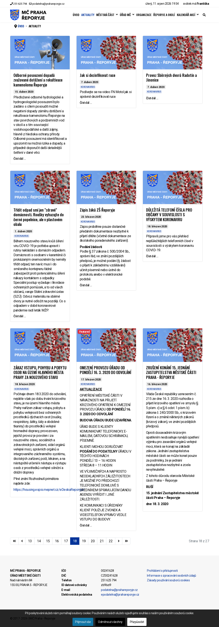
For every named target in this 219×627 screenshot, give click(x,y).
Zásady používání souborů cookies (168, 580)
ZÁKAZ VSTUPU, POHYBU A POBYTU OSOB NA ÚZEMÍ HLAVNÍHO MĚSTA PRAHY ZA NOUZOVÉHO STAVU (40, 372)
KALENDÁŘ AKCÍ (186, 15)
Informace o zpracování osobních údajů (171, 575)
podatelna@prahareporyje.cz (48, 3)
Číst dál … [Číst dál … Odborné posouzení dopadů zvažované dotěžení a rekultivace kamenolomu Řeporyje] (19, 158)
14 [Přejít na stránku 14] (39, 541)
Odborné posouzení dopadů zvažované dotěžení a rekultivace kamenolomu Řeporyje (37, 80)
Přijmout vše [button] (83, 622)
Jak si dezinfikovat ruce (97, 75)
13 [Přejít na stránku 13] (30, 541)
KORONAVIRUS (88, 87)
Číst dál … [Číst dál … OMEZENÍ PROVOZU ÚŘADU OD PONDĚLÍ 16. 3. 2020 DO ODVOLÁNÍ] (86, 525)
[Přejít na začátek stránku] (14, 541)
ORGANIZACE (143, 15)
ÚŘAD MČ (125, 15)
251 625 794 (20, 3)
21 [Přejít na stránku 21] (102, 541)
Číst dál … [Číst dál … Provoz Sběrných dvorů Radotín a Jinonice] (152, 98)
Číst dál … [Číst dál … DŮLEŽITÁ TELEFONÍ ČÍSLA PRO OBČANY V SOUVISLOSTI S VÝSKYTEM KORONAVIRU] (152, 256)
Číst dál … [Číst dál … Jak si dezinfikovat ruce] (86, 102)
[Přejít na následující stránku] (118, 541)
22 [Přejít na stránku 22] (110, 541)
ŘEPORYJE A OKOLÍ (164, 15)
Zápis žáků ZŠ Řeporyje (97, 210)
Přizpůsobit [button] (137, 622)
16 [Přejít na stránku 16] (57, 541)
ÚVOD (76, 15)
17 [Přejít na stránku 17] (66, 541)
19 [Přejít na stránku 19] (84, 541)
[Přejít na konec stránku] (126, 541)
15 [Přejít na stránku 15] (48, 541)
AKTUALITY (87, 15)
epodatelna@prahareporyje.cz (120, 594)
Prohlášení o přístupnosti (162, 570)
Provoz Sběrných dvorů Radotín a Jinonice (171, 77)
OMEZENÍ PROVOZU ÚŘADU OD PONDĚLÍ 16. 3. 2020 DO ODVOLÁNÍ (105, 370)
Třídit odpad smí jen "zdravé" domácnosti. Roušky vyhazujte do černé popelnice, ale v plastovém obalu (38, 217)
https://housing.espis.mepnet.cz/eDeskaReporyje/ (48, 490)
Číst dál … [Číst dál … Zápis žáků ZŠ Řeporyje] (86, 285)
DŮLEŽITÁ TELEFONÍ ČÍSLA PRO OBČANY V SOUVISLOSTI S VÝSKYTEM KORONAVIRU (169, 214)
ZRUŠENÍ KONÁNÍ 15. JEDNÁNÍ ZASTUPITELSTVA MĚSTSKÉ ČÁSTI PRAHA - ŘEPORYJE (171, 372)
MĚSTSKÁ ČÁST (105, 15)
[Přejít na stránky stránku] (22, 541)
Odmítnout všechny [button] (110, 622)
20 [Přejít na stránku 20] (93, 541)
